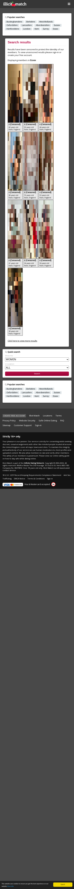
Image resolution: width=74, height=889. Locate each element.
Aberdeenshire (43, 25)
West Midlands (46, 21)
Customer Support (23, 425)
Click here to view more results (22, 340)
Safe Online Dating (48, 420)
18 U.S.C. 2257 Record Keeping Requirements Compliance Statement (32, 475)
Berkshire (30, 21)
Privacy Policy (9, 420)
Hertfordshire (13, 29)
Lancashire (27, 25)
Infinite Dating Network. (34, 463)
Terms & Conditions (36, 478)
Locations (47, 415)
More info (10, 886)
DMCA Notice (19, 478)
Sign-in (38, 425)
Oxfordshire (12, 25)
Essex (55, 29)
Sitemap (7, 425)
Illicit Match (34, 415)
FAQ (62, 420)
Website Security (27, 420)
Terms (59, 415)
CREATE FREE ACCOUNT (14, 416)
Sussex (57, 25)
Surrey (46, 29)
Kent (37, 29)
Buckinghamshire (14, 21)
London (26, 29)
